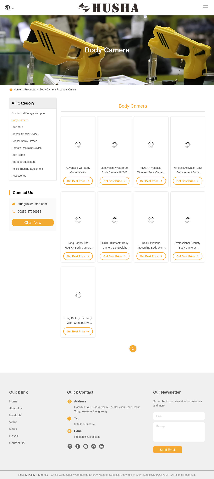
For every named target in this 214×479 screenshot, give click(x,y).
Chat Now (32, 222)
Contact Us (17, 443)
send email (168, 449)
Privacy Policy (26, 474)
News (13, 429)
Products (30, 89)
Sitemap (43, 474)
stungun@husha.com (32, 204)
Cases (13, 436)
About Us (15, 408)
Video (13, 422)
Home (17, 89)
